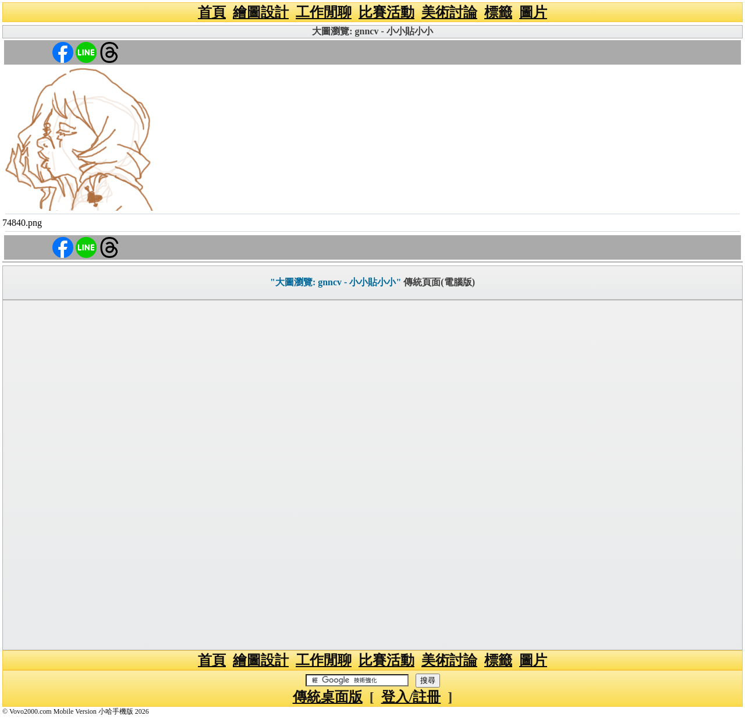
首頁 (212, 12)
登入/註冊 (411, 696)
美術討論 (449, 12)
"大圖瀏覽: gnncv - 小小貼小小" (335, 282)
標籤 (498, 12)
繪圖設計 (261, 12)
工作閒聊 (324, 12)
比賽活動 (386, 12)
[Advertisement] (372, 475)
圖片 (533, 12)
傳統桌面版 (328, 696)
